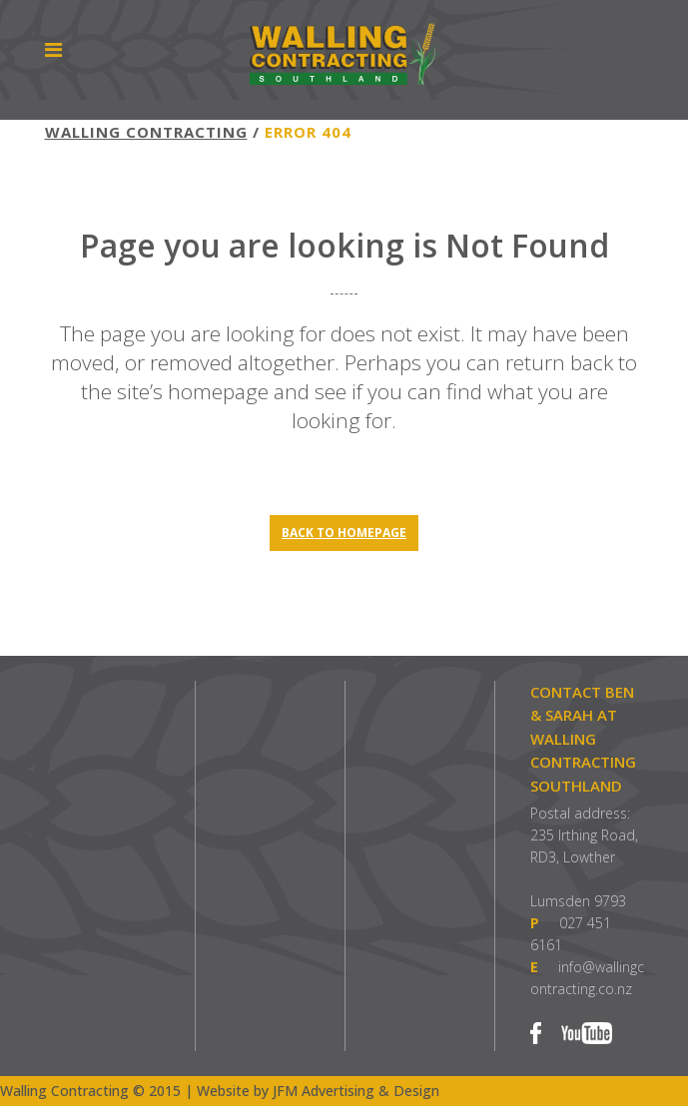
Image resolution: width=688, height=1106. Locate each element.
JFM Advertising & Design (356, 1090)
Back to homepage (344, 532)
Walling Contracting (146, 132)
